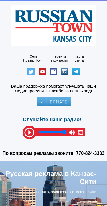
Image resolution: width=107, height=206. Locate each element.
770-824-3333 (90, 153)
